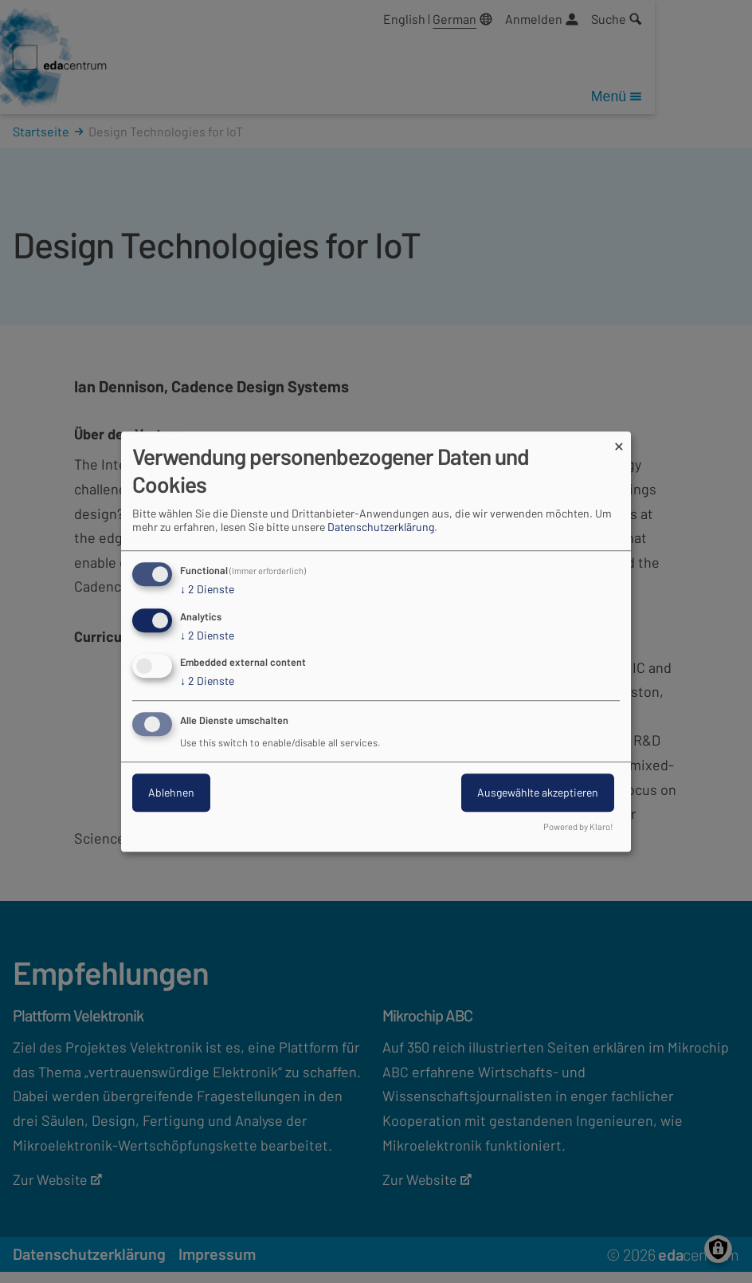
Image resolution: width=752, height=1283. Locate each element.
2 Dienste (207, 589)
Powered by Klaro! (578, 826)
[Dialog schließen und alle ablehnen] (619, 441)
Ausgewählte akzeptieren (537, 792)
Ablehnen (171, 792)
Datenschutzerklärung (380, 526)
